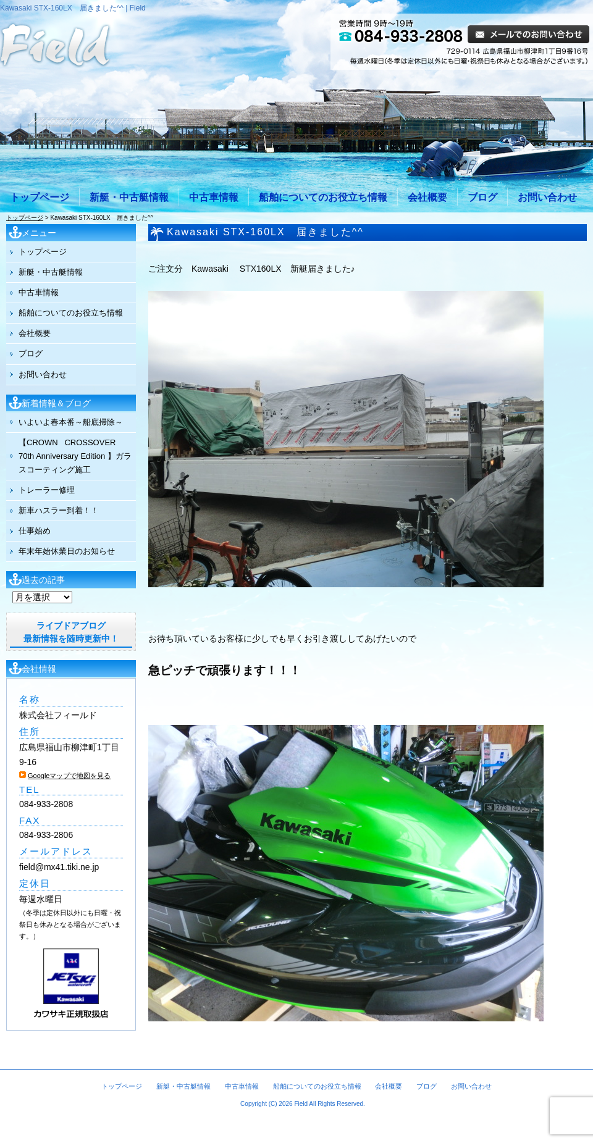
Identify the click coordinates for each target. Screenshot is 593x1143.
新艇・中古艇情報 (129, 197)
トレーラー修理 (47, 490)
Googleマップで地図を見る (69, 775)
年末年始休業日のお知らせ (67, 551)
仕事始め (35, 530)
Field (301, 1103)
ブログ (482, 197)
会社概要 (427, 197)
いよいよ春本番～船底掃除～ (71, 422)
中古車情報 (213, 197)
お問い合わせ (547, 197)
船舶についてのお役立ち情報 (323, 197)
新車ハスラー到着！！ (59, 510)
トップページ (39, 197)
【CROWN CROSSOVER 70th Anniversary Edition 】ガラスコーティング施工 (75, 456)
